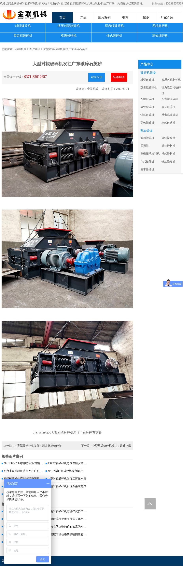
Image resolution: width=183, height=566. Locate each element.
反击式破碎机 (170, 114)
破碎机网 (20, 49)
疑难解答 (119, 77)
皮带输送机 (147, 169)
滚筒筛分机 (147, 137)
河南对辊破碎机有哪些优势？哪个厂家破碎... (75, 511)
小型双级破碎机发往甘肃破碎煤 (111, 445)
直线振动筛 (168, 137)
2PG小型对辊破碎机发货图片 (65, 470)
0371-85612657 (35, 77)
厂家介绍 (167, 17)
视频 (125, 17)
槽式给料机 (168, 153)
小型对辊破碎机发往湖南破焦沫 (67, 486)
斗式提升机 (147, 161)
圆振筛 (144, 145)
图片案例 (104, 17)
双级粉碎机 (69, 35)
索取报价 (97, 77)
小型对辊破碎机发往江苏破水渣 (67, 478)
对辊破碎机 (23, 25)
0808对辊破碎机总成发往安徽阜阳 (68, 463)
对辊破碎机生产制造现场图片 (21, 478)
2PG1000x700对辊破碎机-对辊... (23, 463)
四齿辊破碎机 (22, 35)
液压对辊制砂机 (69, 25)
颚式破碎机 (168, 106)
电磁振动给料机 (150, 153)
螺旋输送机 (168, 161)
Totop (150, 503)
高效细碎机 (160, 35)
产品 (83, 17)
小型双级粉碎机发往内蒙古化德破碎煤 (38, 445)
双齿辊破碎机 (114, 25)
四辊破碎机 (160, 25)
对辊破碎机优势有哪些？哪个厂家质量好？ (74, 519)
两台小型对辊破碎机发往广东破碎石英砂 (28, 470)
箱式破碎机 (168, 122)
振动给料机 (168, 145)
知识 (146, 17)
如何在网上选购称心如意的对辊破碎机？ (72, 526)
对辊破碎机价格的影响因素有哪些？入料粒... (75, 534)
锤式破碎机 (114, 35)
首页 (62, 17)
